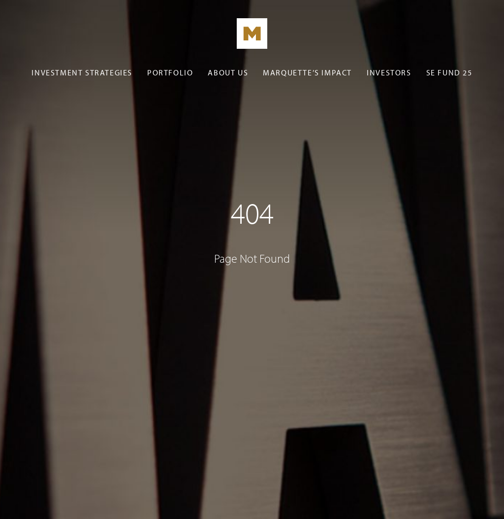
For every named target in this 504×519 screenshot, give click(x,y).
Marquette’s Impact (307, 72)
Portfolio (170, 72)
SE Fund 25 (449, 72)
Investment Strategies (82, 72)
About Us (228, 72)
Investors (389, 72)
